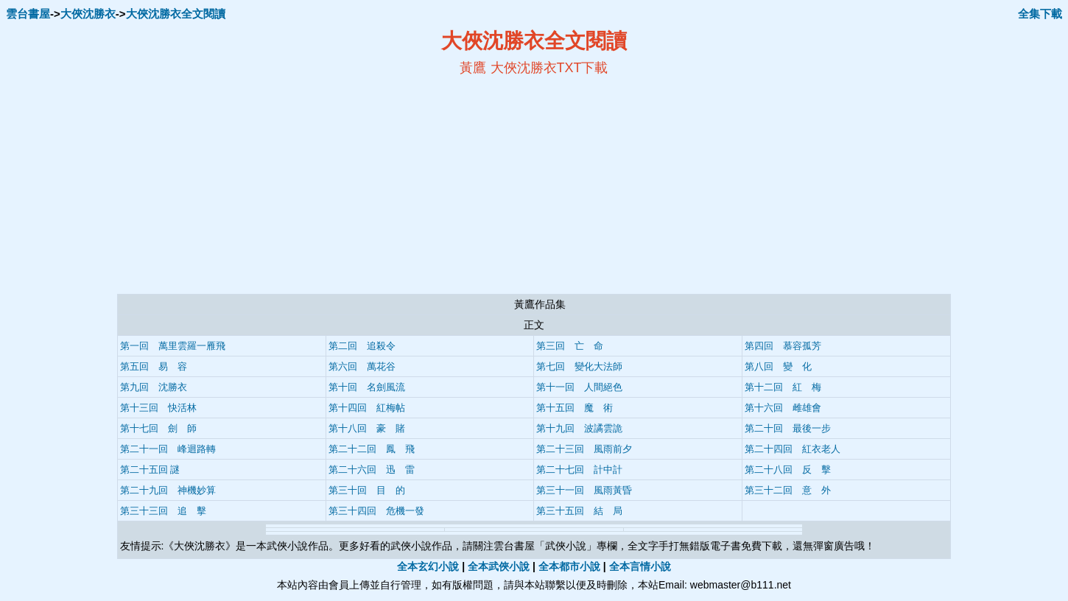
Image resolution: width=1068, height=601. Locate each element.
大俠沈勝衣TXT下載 (549, 67)
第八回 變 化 (778, 366)
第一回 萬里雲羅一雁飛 (172, 345)
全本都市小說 (569, 566)
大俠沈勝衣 (88, 13)
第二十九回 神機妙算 (168, 490)
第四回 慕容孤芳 (783, 345)
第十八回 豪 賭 (367, 428)
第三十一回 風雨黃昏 (584, 490)
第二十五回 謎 (150, 469)
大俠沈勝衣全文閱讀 (175, 13)
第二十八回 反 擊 (788, 469)
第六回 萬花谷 (362, 366)
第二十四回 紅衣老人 (792, 448)
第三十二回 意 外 (788, 490)
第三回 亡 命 (569, 345)
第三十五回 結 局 (579, 510)
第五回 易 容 (153, 366)
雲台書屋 (28, 13)
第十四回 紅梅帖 (367, 407)
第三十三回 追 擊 (163, 510)
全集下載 (1040, 13)
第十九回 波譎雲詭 (579, 428)
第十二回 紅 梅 (783, 387)
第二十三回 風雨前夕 (584, 448)
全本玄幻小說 (428, 566)
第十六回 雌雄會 (783, 407)
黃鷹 (473, 67)
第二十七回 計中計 (579, 469)
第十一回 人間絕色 (579, 387)
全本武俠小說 (499, 566)
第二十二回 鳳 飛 (372, 448)
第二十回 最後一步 (788, 428)
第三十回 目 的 (367, 490)
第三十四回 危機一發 (376, 510)
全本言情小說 (640, 566)
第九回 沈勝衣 (153, 387)
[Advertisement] (391, 185)
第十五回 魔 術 (574, 407)
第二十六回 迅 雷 (372, 469)
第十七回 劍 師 (158, 428)
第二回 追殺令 (362, 345)
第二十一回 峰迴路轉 (168, 448)
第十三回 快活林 (158, 407)
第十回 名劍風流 (367, 387)
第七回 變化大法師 (579, 366)
